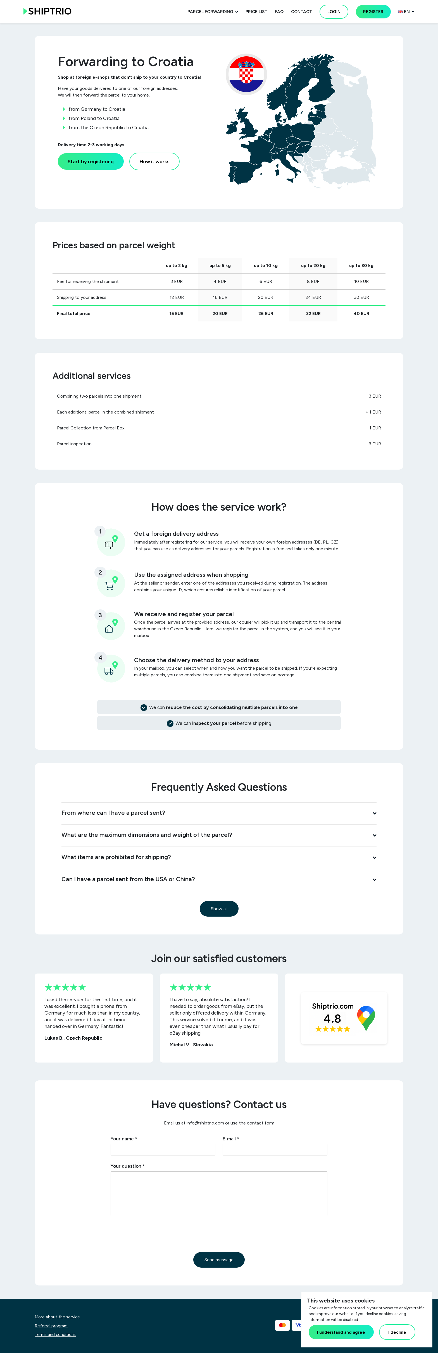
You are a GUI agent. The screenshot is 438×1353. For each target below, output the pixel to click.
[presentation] (153, 1234)
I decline (397, 1332)
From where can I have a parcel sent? (219, 812)
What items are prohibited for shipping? (219, 857)
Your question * (128, 1166)
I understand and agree (341, 1332)
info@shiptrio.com (205, 1123)
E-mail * (231, 1138)
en (404, 11)
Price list (256, 11)
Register (373, 11)
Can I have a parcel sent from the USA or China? (219, 879)
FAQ (279, 11)
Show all (219, 908)
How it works (154, 161)
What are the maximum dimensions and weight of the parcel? (219, 834)
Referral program (51, 1325)
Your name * (124, 1138)
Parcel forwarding (210, 11)
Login (334, 11)
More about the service (57, 1317)
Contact (301, 11)
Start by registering (91, 161)
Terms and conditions (55, 1334)
